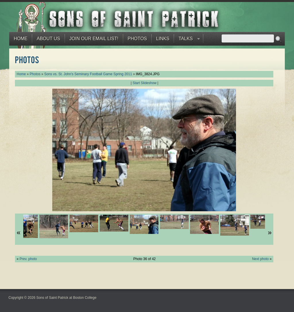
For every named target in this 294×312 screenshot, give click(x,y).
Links (162, 38)
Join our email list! (94, 38)
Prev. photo (28, 259)
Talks (187, 40)
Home (21, 38)
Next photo (260, 259)
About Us (48, 38)
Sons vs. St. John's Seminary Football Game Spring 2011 (88, 74)
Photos (137, 38)
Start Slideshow (144, 83)
